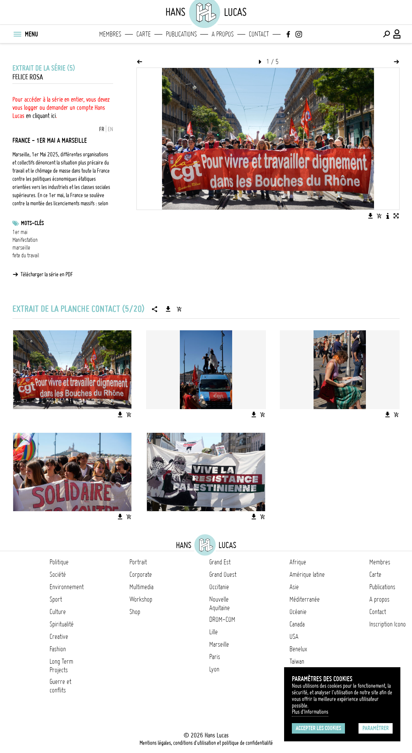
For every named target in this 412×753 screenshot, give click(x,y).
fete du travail (25, 255)
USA (294, 636)
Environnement (67, 587)
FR (101, 129)
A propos (223, 34)
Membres (110, 34)
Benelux (298, 649)
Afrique (298, 562)
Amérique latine (307, 574)
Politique (59, 562)
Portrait (138, 562)
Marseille (219, 644)
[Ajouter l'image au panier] (379, 215)
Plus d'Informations (310, 711)
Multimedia (141, 587)
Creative (59, 636)
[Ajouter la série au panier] (179, 308)
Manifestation (25, 239)
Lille (213, 632)
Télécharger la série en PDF (47, 274)
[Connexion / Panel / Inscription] (397, 34)
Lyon (214, 669)
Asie (294, 587)
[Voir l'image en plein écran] (396, 215)
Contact (259, 34)
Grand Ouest (222, 574)
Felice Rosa (27, 77)
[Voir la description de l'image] (387, 215)
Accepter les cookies (318, 728)
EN (110, 129)
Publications (181, 34)
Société (58, 574)
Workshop (140, 599)
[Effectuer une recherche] (386, 34)
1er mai (20, 232)
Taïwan (297, 661)
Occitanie (219, 587)
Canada (297, 624)
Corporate (140, 574)
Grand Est (220, 562)
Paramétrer (375, 728)
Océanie (298, 612)
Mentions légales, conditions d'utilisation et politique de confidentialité (206, 742)
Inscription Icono (387, 624)
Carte (143, 34)
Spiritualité (62, 624)
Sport (56, 599)
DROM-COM (222, 619)
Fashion (58, 649)
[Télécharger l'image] (370, 215)
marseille (21, 247)
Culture (58, 612)
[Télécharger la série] (168, 308)
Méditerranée (305, 599)
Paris (214, 657)
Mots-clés (32, 223)
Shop (134, 612)
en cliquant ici (41, 116)
